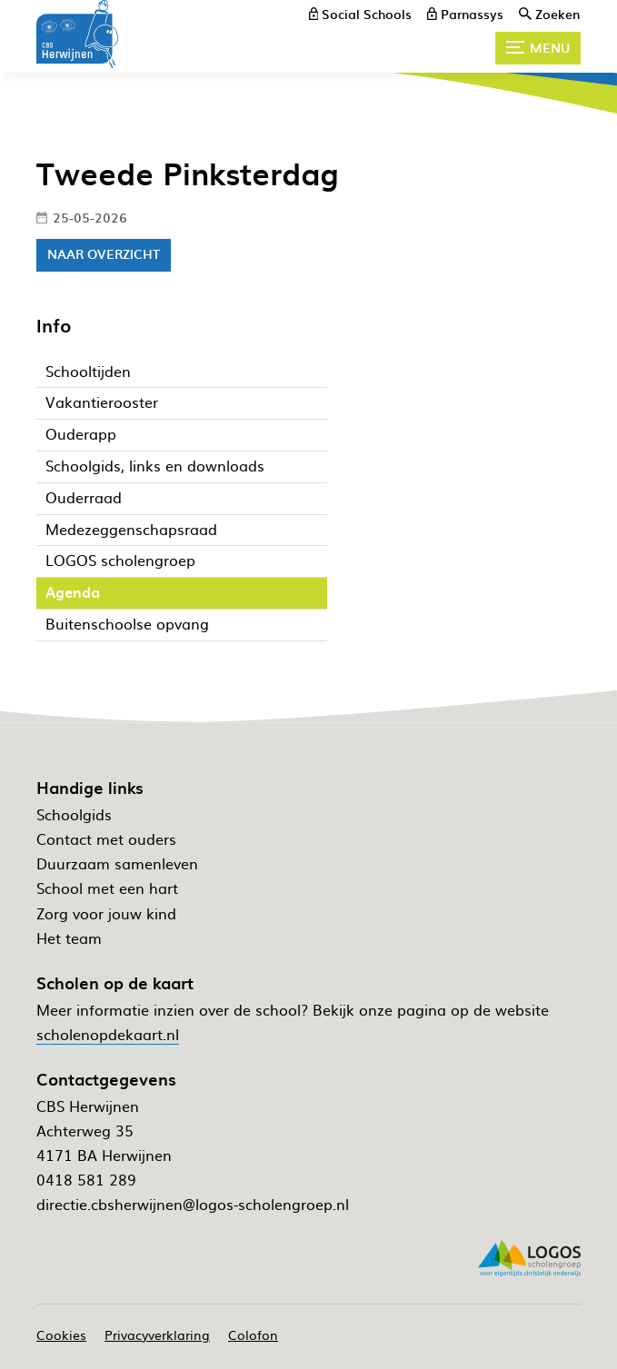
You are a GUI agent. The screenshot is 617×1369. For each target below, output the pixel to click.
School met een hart (107, 887)
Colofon (253, 1334)
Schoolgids (74, 814)
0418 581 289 (86, 1179)
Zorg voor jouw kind (106, 913)
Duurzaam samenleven (117, 863)
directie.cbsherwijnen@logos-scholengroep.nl (192, 1204)
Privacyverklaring (157, 1334)
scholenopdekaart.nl (107, 1034)
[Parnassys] (465, 14)
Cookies (61, 1334)
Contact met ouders (106, 838)
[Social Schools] (360, 14)
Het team (69, 937)
